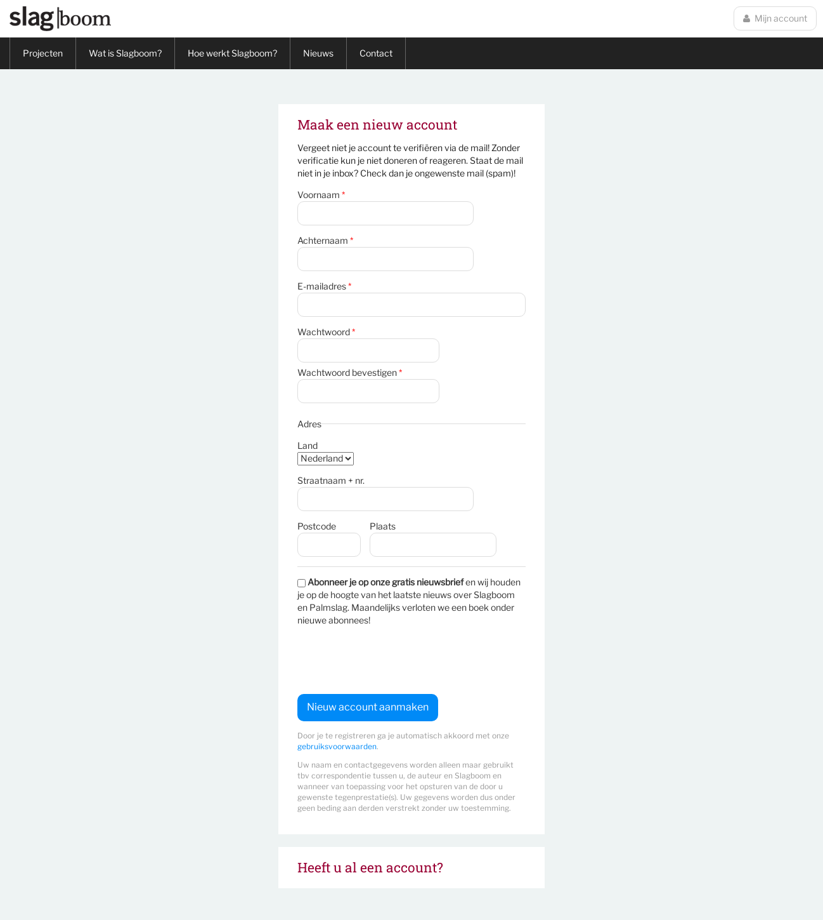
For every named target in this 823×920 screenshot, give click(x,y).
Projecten (43, 53)
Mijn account (775, 18)
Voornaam (321, 194)
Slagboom (60, 18)
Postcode (316, 526)
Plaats (383, 526)
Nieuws (318, 53)
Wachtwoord (326, 331)
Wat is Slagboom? (125, 53)
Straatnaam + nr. (331, 480)
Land (307, 445)
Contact (376, 53)
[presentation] (393, 660)
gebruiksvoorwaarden (337, 746)
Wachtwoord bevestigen (349, 372)
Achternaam (325, 240)
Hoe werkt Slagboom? (232, 53)
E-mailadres (324, 286)
